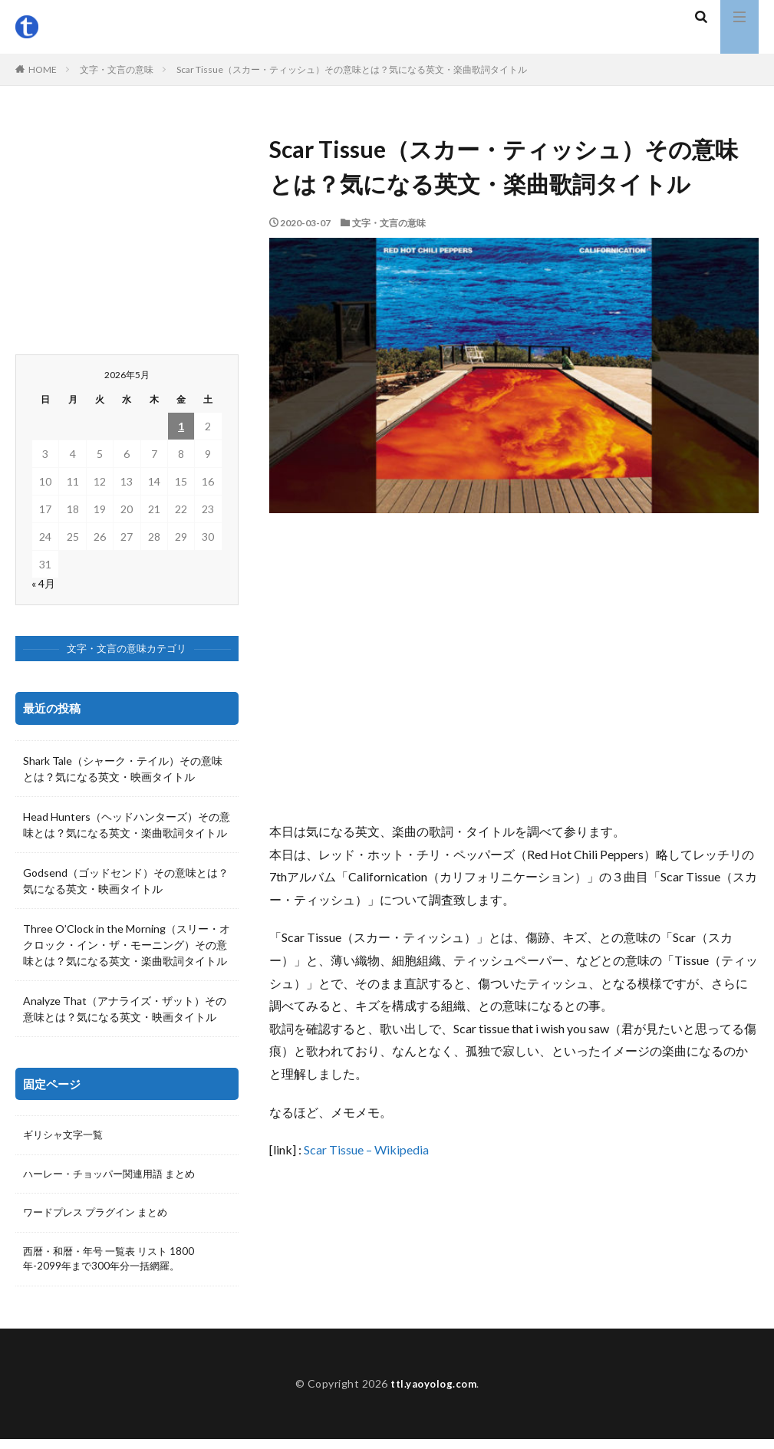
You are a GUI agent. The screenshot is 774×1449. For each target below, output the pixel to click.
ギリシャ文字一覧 (66, 1135)
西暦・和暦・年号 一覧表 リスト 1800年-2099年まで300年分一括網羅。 (114, 1263)
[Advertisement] (514, 666)
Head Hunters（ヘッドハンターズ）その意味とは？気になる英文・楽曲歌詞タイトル (126, 824)
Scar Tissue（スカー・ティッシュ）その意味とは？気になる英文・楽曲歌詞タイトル (351, 69)
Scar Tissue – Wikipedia (366, 1149)
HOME (42, 69)
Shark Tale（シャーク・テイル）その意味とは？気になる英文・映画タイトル (122, 768)
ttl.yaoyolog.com (433, 1393)
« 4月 (43, 583)
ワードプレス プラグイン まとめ (100, 1215)
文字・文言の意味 (116, 69)
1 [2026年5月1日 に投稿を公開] (181, 426)
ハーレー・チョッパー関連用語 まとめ (115, 1175)
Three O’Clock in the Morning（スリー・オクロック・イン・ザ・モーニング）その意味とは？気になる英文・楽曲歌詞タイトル (126, 944)
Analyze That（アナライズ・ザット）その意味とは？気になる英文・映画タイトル (124, 1008)
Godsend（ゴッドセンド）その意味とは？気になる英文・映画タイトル (126, 880)
